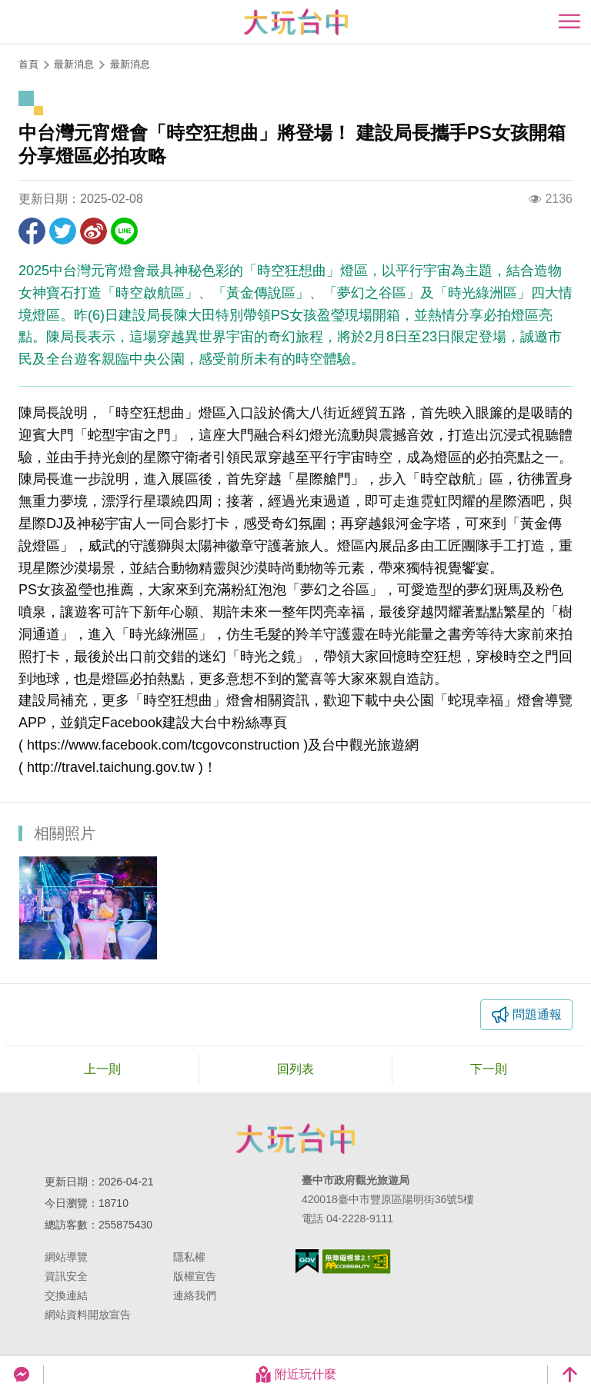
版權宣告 (194, 1276)
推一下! (62, 231)
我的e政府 (307, 1261)
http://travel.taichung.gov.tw (111, 767)
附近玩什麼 (295, 1374)
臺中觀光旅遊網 (296, 21)
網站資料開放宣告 (88, 1314)
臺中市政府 (295, 1138)
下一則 (488, 1069)
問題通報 (537, 1014)
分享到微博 (93, 231)
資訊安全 (66, 1276)
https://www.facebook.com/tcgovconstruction (163, 745)
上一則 (102, 1069)
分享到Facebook (31, 231)
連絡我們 (194, 1295)
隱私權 (189, 1257)
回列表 (295, 1069)
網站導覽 (66, 1257)
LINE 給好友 (124, 231)
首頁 (28, 64)
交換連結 (66, 1295)
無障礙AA (356, 1261)
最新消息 (130, 64)
